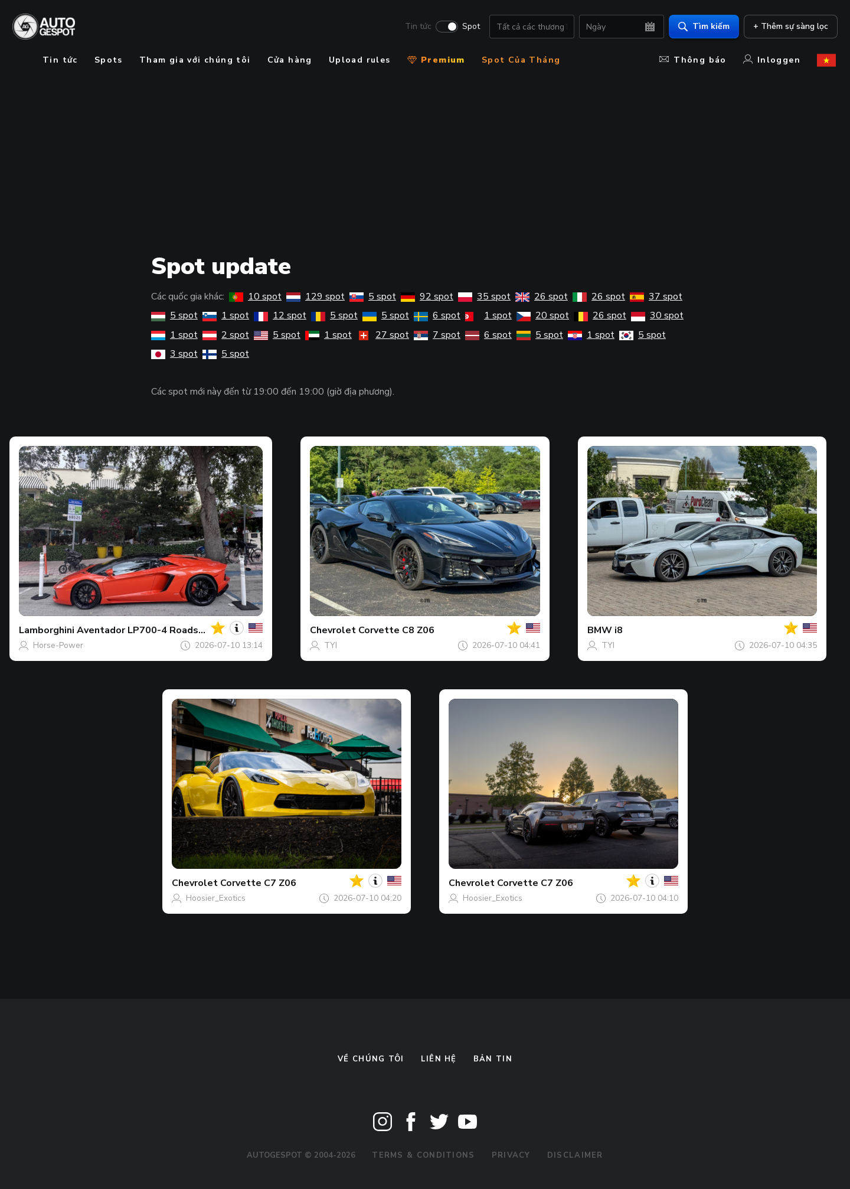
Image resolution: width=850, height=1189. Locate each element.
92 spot (427, 296)
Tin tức (416, 27)
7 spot (437, 334)
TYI (330, 645)
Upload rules (360, 60)
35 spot (484, 296)
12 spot (280, 315)
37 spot (656, 296)
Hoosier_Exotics (216, 898)
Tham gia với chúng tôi (195, 60)
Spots (108, 60)
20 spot (542, 315)
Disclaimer (575, 1155)
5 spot (372, 296)
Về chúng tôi (371, 1059)
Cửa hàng (289, 60)
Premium (436, 60)
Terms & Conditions (423, 1155)
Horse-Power (58, 645)
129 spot (315, 296)
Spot (469, 27)
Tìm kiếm (702, 26)
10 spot (255, 296)
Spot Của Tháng (521, 60)
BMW (599, 630)
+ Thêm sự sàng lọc (788, 26)
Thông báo (693, 60)
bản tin (492, 1059)
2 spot (225, 334)
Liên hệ (439, 1059)
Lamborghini (46, 630)
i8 (618, 630)
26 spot (541, 296)
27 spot (383, 334)
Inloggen (771, 60)
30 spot (657, 315)
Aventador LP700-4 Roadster (144, 630)
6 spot (437, 315)
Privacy (511, 1155)
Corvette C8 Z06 (396, 630)
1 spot (225, 315)
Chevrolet (333, 630)
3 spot (174, 353)
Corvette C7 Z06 (258, 883)
